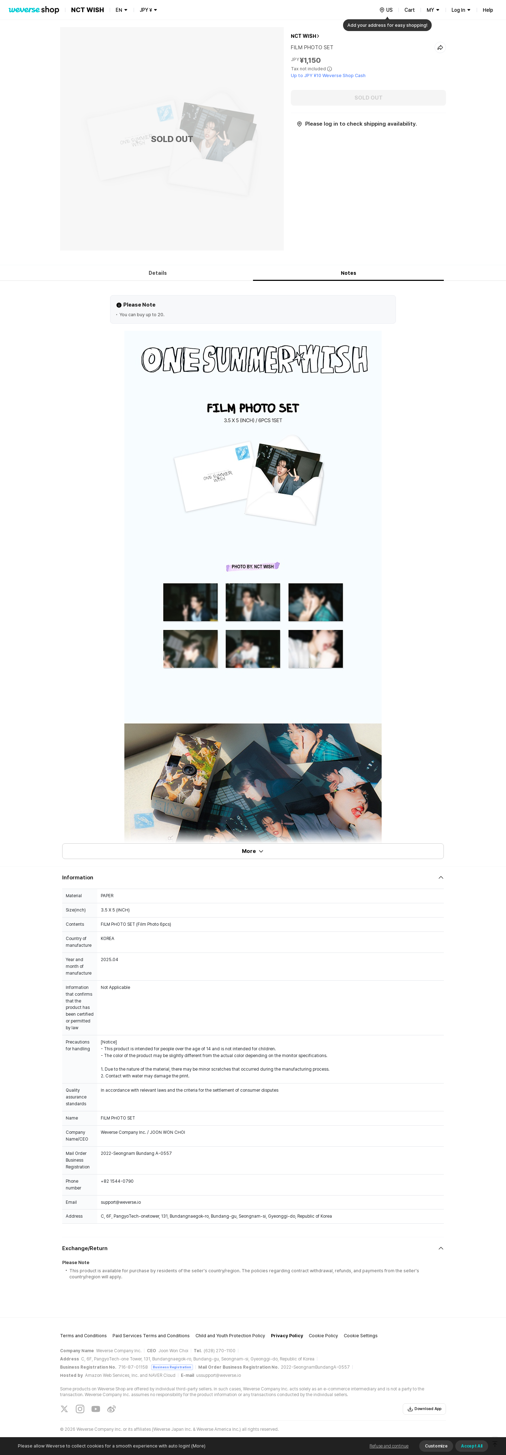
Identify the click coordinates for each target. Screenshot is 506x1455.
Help (488, 10)
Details (158, 273)
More (253, 851)
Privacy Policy (287, 1335)
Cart (410, 10)
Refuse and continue (388, 1446)
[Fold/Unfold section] (253, 878)
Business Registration (172, 1367)
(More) (197, 1446)
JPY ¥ (146, 10)
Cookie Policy (323, 1335)
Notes (348, 273)
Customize (436, 1446)
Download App (424, 1409)
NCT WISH (303, 36)
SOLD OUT (368, 98)
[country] (386, 10)
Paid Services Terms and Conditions (151, 1335)
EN (119, 10)
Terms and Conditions (83, 1335)
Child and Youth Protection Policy (230, 1335)
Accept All (471, 1446)
